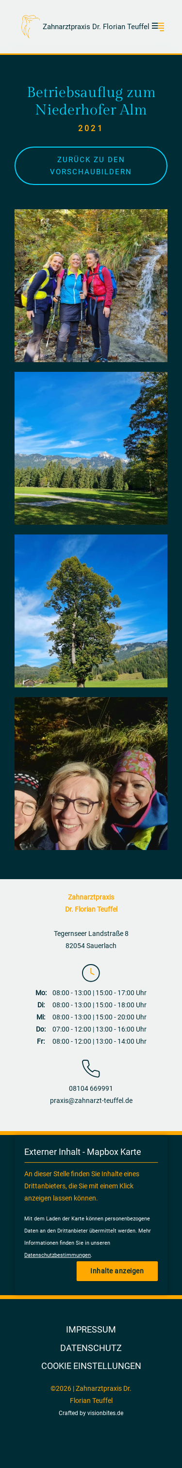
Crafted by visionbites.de (91, 1413)
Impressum (91, 1329)
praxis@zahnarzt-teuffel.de (91, 1100)
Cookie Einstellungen (91, 1366)
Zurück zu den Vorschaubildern (91, 165)
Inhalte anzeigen (117, 1271)
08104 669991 (91, 1088)
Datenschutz (91, 1348)
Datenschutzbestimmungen (57, 1255)
